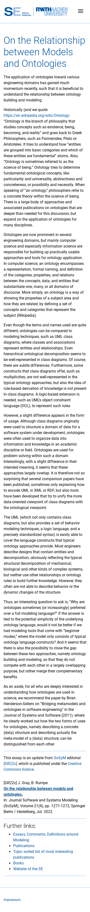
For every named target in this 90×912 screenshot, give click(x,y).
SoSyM (60, 758)
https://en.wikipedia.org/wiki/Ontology (36, 115)
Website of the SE (28, 869)
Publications (23, 846)
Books (18, 863)
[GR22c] (10, 763)
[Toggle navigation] (80, 11)
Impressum (12, 900)
